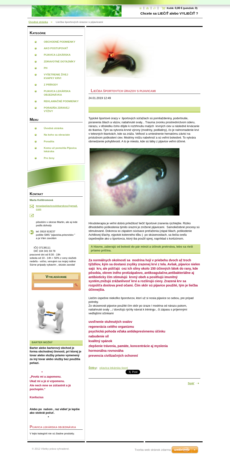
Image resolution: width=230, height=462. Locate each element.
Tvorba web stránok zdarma (153, 449)
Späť (191, 383)
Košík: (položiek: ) (182, 8)
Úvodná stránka (38, 22)
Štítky (92, 368)
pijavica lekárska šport (114, 368)
